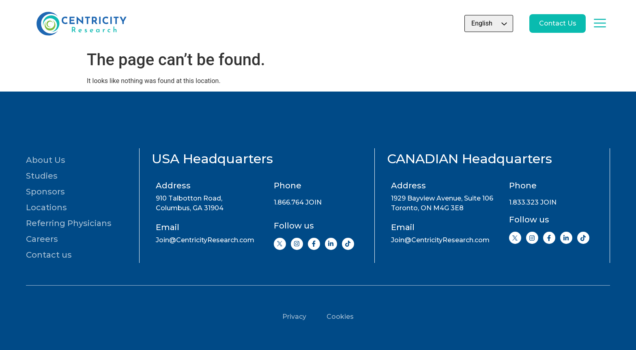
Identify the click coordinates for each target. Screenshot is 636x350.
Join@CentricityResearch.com (205, 240)
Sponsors (45, 191)
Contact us (49, 255)
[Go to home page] (80, 23)
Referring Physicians (69, 223)
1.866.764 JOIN (298, 202)
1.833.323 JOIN (532, 202)
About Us (45, 160)
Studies (42, 176)
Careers (42, 239)
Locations (46, 207)
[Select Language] (475, 23)
